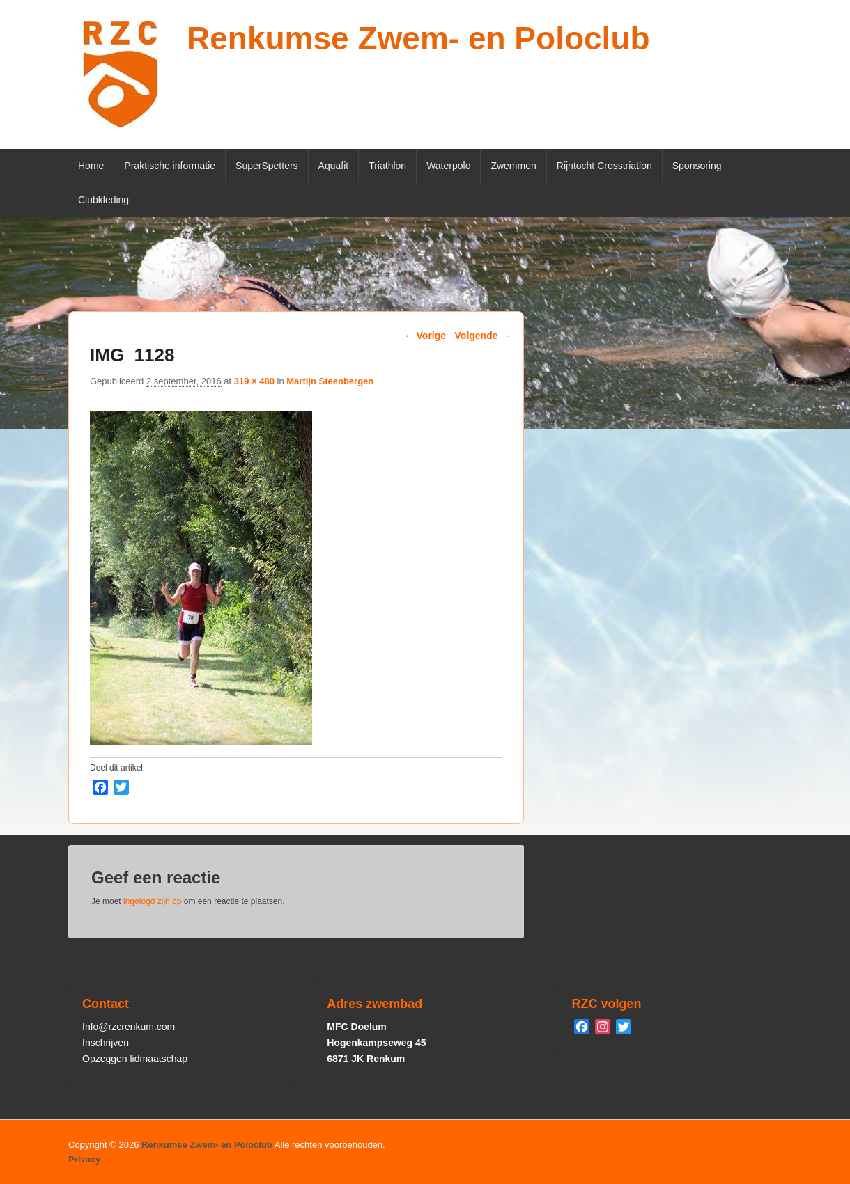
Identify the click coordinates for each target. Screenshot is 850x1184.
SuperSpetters (266, 165)
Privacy (84, 1159)
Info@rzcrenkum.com (128, 1026)
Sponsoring (697, 165)
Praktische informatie (169, 165)
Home (91, 165)
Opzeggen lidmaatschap (134, 1058)
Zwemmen (513, 165)
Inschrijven (105, 1042)
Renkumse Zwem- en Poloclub (418, 38)
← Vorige (425, 335)
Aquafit (333, 165)
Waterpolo (448, 165)
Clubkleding (103, 199)
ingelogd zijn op (152, 901)
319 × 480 (254, 381)
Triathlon (387, 165)
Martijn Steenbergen (329, 381)
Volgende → (483, 335)
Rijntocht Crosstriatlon (604, 165)
